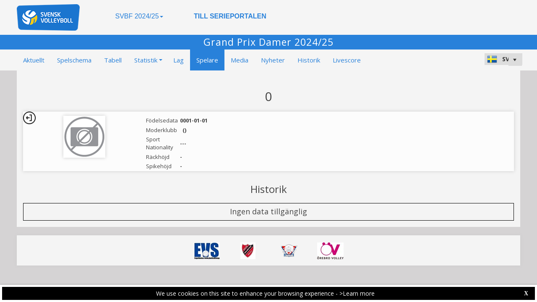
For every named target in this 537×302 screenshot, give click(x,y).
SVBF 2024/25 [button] (139, 16)
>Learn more (357, 293)
